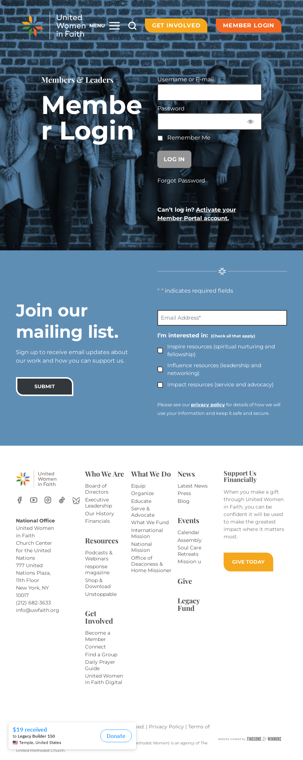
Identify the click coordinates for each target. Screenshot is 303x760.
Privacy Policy (167, 726)
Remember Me (184, 137)
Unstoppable (101, 594)
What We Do (151, 473)
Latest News (193, 486)
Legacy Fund (189, 604)
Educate (141, 501)
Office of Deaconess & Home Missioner (151, 564)
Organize (142, 493)
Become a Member (97, 636)
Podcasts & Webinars (98, 555)
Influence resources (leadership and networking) (214, 369)
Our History (99, 513)
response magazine (97, 569)
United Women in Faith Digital (104, 679)
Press (184, 493)
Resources (101, 540)
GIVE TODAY (248, 562)
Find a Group (101, 654)
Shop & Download (98, 583)
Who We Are (104, 473)
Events (188, 520)
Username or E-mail (185, 79)
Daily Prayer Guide (100, 665)
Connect (95, 647)
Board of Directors (96, 489)
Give (185, 581)
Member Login (248, 25)
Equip (138, 486)
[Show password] (250, 121)
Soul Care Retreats (189, 550)
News (186, 473)
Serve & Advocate (143, 511)
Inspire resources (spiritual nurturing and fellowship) (221, 350)
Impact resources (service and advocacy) (220, 384)
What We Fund (150, 522)
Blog (184, 501)
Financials (97, 521)
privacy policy (208, 404)
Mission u (189, 561)
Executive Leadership (98, 502)
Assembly (190, 540)
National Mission (141, 547)
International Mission (147, 533)
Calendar (189, 532)
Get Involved (176, 25)
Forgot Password (181, 180)
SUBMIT (44, 386)
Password (171, 108)
